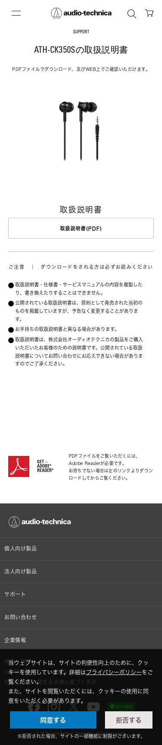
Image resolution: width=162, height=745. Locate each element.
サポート (15, 594)
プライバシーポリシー (114, 672)
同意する (53, 720)
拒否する (129, 720)
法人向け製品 (20, 571)
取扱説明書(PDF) (81, 228)
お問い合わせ (20, 617)
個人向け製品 (20, 548)
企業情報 (15, 640)
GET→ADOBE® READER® (45, 466)
